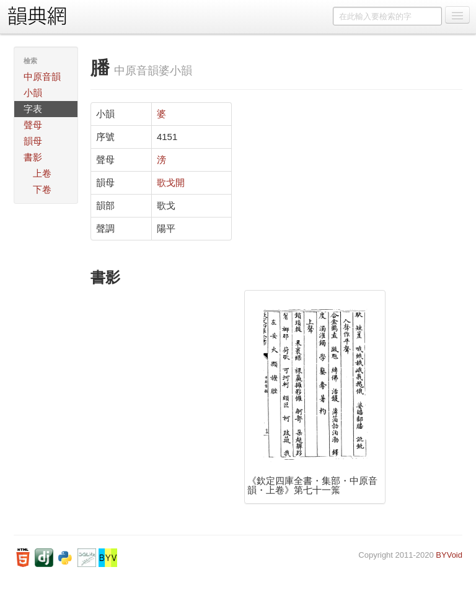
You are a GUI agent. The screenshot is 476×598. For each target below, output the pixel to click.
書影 (33, 157)
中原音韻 (42, 76)
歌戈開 (171, 182)
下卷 (42, 189)
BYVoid (449, 555)
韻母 (33, 141)
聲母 (33, 125)
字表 (33, 108)
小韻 (33, 92)
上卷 (42, 173)
